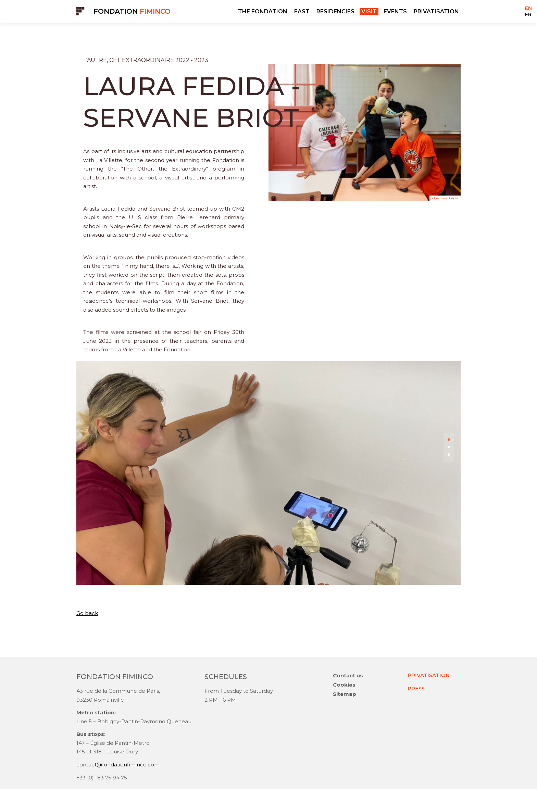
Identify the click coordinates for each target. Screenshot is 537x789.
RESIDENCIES (335, 11)
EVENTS (395, 11)
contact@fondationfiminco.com (118, 765)
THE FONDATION (262, 11)
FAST (302, 11)
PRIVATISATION (436, 11)
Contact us (348, 676)
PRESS (416, 689)
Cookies (344, 685)
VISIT (369, 11)
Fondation (132, 11)
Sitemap (344, 694)
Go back (87, 613)
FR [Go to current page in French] (528, 14)
